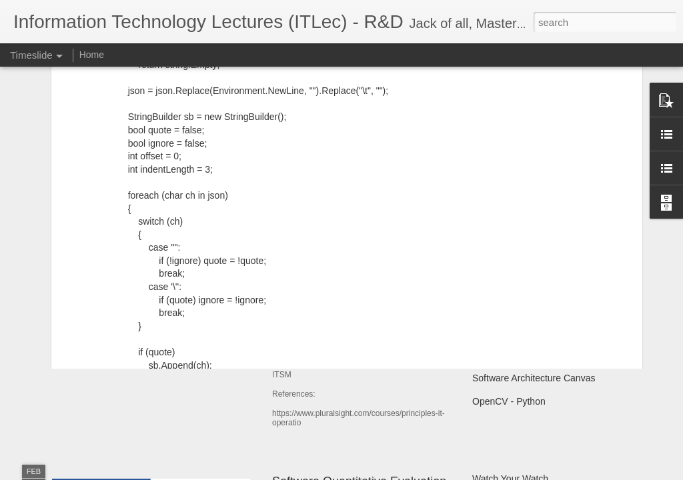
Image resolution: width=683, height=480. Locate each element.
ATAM (484, 331)
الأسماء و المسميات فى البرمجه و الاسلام (553, 284)
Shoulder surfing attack (520, 308)
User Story (89, 310)
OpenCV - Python (509, 401)
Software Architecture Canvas (533, 378)
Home (91, 54)
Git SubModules (505, 354)
